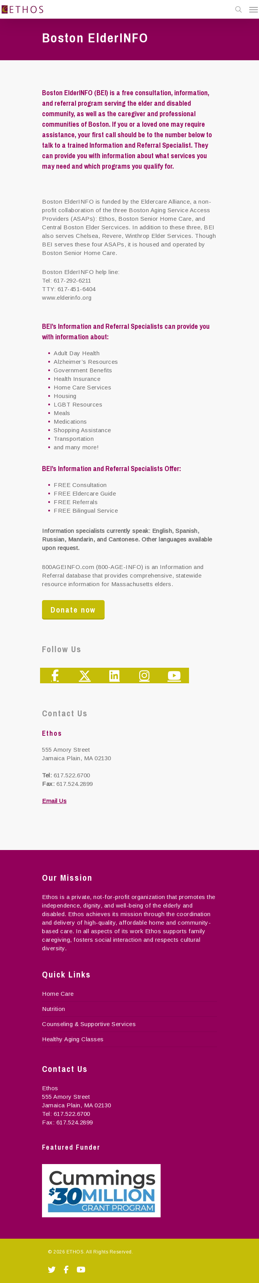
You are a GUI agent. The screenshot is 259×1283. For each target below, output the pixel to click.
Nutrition (53, 1008)
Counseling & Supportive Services (89, 1024)
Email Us (54, 801)
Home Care (58, 993)
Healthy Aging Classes (73, 1039)
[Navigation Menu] (253, 9)
